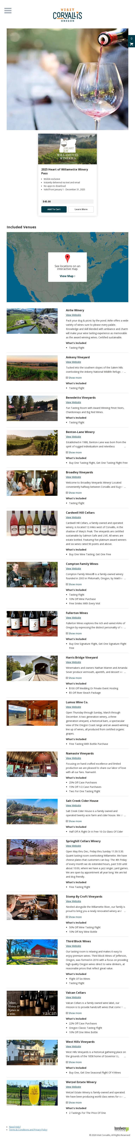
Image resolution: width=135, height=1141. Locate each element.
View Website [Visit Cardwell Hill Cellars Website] (73, 517)
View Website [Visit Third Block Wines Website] (73, 946)
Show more (75, 377)
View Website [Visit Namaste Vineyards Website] (73, 758)
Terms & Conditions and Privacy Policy (28, 1129)
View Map (67, 276)
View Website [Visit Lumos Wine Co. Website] (73, 707)
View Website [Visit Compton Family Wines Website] (73, 568)
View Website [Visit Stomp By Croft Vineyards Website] (73, 901)
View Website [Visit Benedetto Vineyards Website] (73, 402)
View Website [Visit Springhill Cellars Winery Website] (73, 845)
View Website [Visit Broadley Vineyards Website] (73, 477)
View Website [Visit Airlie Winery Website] (73, 315)
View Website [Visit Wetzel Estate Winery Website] (73, 1086)
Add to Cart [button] (53, 209)
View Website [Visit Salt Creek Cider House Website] (73, 805)
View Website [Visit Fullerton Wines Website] (73, 617)
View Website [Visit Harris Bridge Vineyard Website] (73, 662)
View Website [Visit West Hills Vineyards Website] (73, 1046)
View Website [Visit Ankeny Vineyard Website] (73, 362)
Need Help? (15, 1126)
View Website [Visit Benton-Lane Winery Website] (73, 436)
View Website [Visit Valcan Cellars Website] (73, 997)
